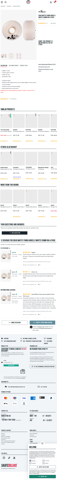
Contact (2, 444)
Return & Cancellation (5, 436)
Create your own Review (42, 323)
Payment (3, 433)
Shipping (4, 338)
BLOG (31, 440)
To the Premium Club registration (42, 366)
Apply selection (42, 467)
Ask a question (14, 233)
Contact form (18, 420)
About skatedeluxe (33, 433)
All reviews (3, 439)
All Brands (32, 435)
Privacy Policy (36, 473)
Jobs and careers (33, 436)
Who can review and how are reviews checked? (13, 244)
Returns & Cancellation (28, 338)
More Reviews (14, 323)
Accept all (42, 476)
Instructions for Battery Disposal (7, 442)
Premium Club (41, 326)
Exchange (48, 338)
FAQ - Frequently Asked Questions (30, 341)
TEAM (31, 442)
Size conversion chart (8, 341)
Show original (15, 300)
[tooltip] (15, 252)
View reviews (53, 23)
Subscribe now (11, 365)
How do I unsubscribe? (21, 378)
